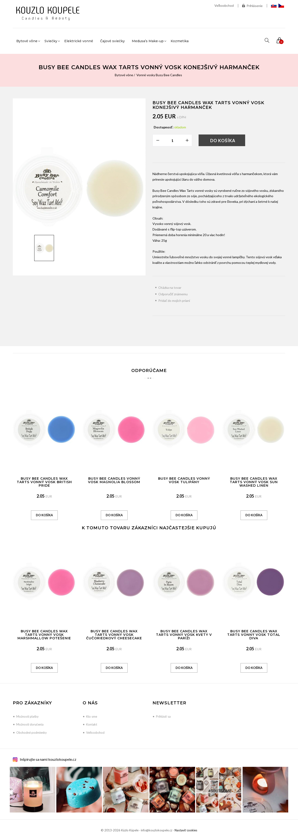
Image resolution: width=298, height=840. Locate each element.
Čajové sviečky (112, 41)
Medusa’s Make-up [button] (148, 41)
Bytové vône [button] (26, 41)
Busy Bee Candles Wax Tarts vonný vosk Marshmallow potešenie (44, 634)
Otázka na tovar (169, 287)
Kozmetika (180, 41)
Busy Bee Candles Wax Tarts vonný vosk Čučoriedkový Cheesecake (114, 634)
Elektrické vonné (78, 41)
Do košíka (222, 140)
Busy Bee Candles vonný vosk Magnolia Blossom (114, 480)
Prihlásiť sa (163, 716)
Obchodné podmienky (31, 732)
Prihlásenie (252, 6)
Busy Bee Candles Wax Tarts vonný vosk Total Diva (253, 634)
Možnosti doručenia (30, 724)
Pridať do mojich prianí (174, 301)
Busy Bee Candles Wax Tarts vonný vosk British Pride (44, 482)
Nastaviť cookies (186, 830)
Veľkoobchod (224, 5)
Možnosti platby (27, 716)
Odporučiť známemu (173, 294)
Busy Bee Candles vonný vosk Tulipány (184, 480)
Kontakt (91, 724)
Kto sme (91, 716)
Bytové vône (124, 75)
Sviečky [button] (50, 41)
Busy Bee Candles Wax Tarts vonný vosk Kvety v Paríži (184, 634)
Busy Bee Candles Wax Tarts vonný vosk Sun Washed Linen (254, 482)
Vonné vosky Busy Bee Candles (159, 75)
